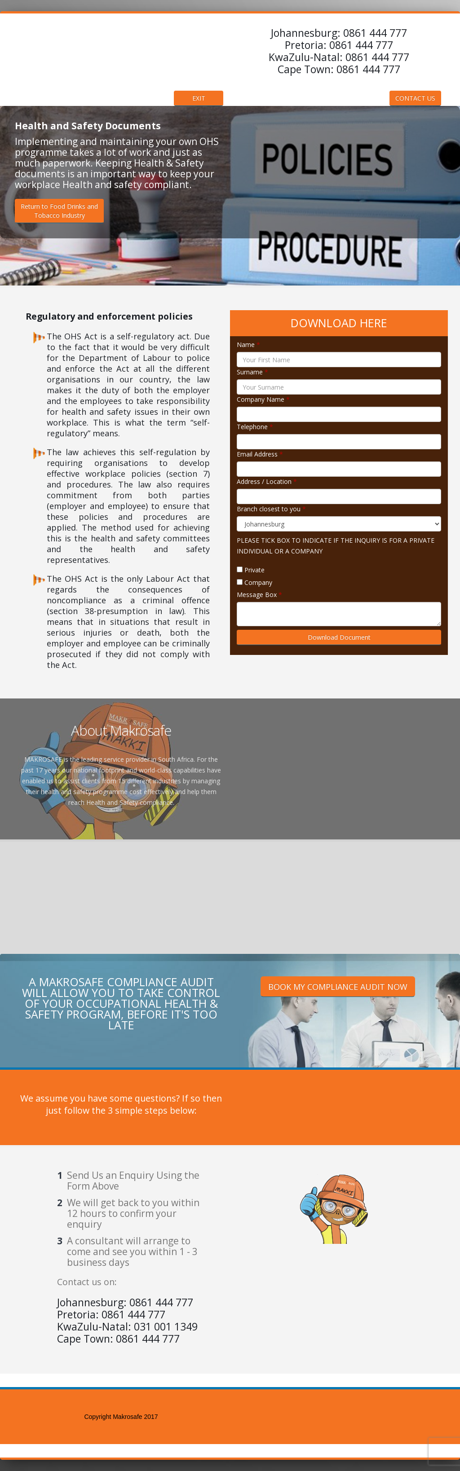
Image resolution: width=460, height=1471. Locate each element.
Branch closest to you (271, 509)
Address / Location (267, 481)
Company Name (263, 399)
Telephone (255, 426)
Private (254, 570)
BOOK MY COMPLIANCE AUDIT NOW (337, 986)
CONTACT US (415, 98)
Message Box (259, 594)
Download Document (339, 637)
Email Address (260, 454)
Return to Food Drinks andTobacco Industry (59, 211)
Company (258, 582)
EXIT (198, 98)
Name (248, 344)
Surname (252, 372)
